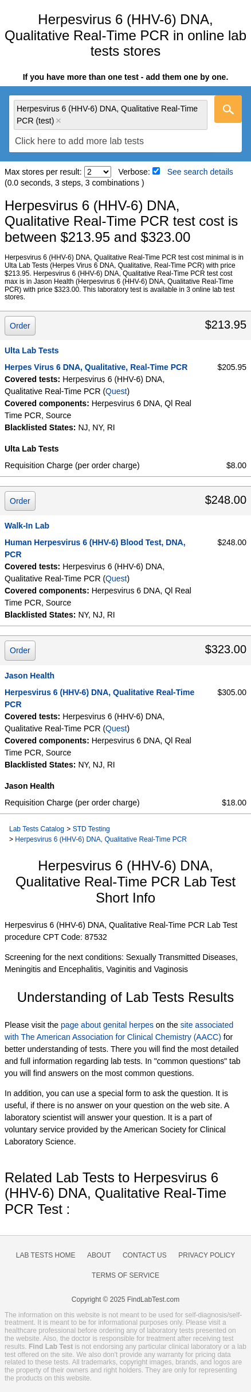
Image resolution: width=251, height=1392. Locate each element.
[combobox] (125, 123)
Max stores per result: (43, 171)
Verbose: (134, 171)
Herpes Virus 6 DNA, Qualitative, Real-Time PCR (96, 367)
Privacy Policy (206, 1255)
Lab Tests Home (46, 1255)
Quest (116, 391)
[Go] (228, 109)
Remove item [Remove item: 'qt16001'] (58, 121)
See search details (200, 171)
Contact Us (145, 1255)
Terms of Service (125, 1275)
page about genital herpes (107, 1024)
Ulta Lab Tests (32, 350)
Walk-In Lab (27, 525)
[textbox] (79, 141)
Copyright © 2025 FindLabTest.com (125, 1299)
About (99, 1255)
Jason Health (29, 675)
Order (20, 325)
